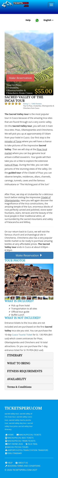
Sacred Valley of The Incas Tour (19, 71)
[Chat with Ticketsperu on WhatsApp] (37, 20)
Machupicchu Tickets (29, 434)
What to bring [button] (18, 363)
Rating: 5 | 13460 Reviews (32, 104)
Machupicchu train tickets (20, 441)
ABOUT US (21, 462)
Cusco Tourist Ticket (22, 334)
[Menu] (51, 4)
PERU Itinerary (13, 453)
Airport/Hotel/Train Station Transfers (26, 450)
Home (9, 434)
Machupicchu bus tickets (19, 437)
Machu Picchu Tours (16, 447)
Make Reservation (20, 78)
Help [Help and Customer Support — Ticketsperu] (28, 20)
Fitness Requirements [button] (24, 371)
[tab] (29, 356)
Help (9, 462)
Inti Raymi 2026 (14, 444)
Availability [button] (16, 379)
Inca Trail (32, 444)
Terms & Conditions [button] (19, 387)
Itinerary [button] (14, 355)
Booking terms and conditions (22, 466)
